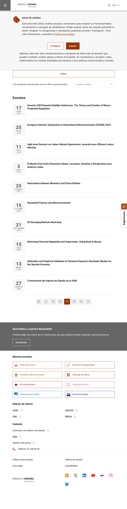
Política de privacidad (23, 459)
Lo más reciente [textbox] (83, 84)
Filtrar (63, 74)
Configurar (55, 46)
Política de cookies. (64, 34)
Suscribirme (21, 342)
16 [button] (82, 302)
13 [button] (61, 302)
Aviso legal (18, 466)
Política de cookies (73, 459)
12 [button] (54, 302)
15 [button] (75, 302)
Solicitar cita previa (24, 443)
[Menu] (5, 5)
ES (116, 5)
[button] (39, 302)
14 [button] (68, 302)
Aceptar (73, 46)
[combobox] (94, 84)
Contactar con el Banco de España (31, 430)
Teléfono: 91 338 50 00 (26, 449)
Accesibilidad (71, 466)
